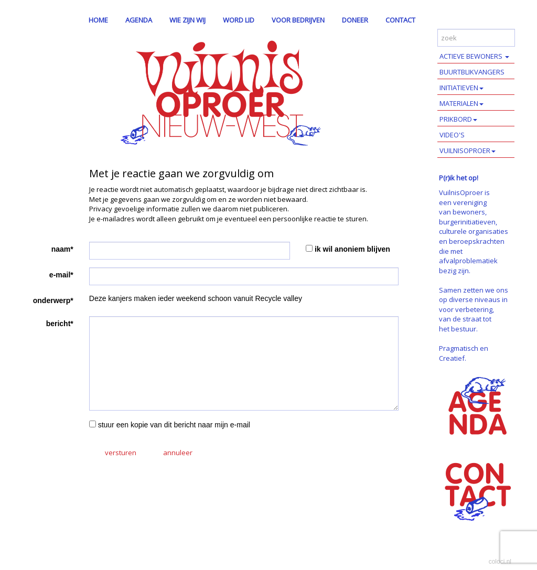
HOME (98, 20)
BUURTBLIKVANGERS (471, 72)
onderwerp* (53, 300)
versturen (120, 452)
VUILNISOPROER (467, 150)
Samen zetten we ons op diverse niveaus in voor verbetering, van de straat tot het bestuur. (473, 309)
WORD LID (238, 20)
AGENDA (138, 20)
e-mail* (61, 275)
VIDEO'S (452, 134)
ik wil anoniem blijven (352, 249)
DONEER (355, 20)
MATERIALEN (461, 103)
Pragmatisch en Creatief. (463, 353)
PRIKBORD (458, 119)
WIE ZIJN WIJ (187, 20)
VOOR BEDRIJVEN (298, 20)
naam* (62, 249)
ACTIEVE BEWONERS (474, 56)
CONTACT (400, 20)
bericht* (59, 323)
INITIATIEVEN (461, 87)
